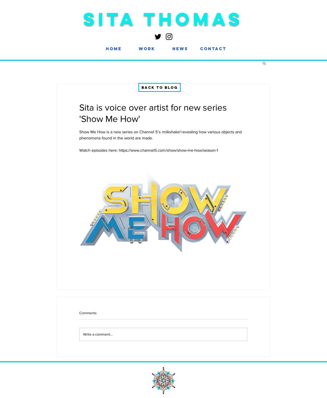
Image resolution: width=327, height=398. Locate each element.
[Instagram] (169, 36)
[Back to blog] (159, 87)
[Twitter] (158, 36)
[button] (147, 49)
